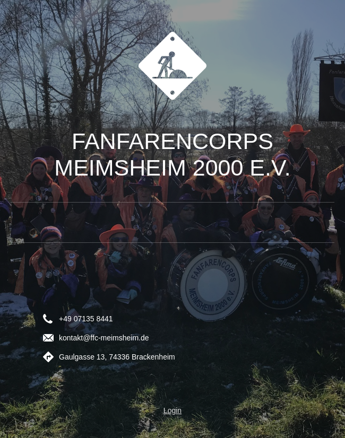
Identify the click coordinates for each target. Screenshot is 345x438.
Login (172, 410)
